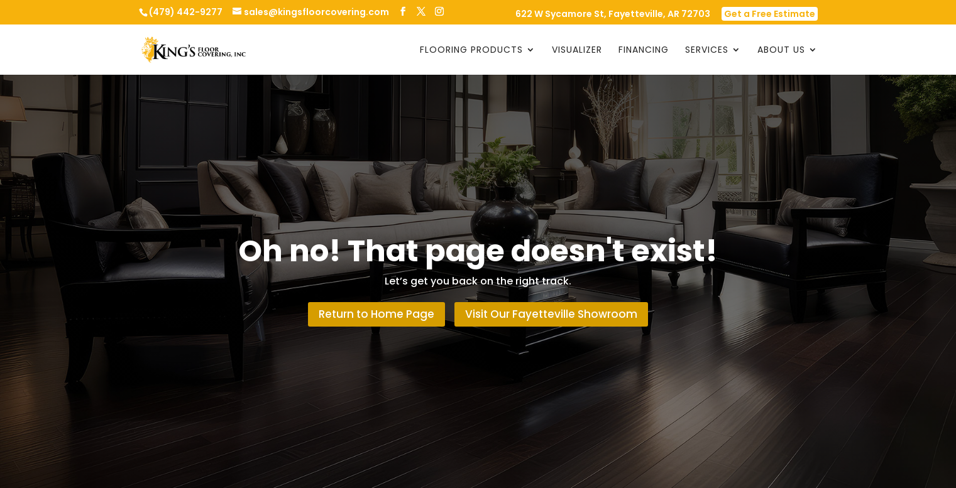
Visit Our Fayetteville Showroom (551, 314)
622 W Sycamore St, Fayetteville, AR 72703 (612, 14)
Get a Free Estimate (769, 14)
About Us (781, 50)
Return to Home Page (376, 314)
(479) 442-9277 (186, 12)
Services (706, 50)
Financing (643, 50)
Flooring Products (471, 50)
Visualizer (577, 50)
